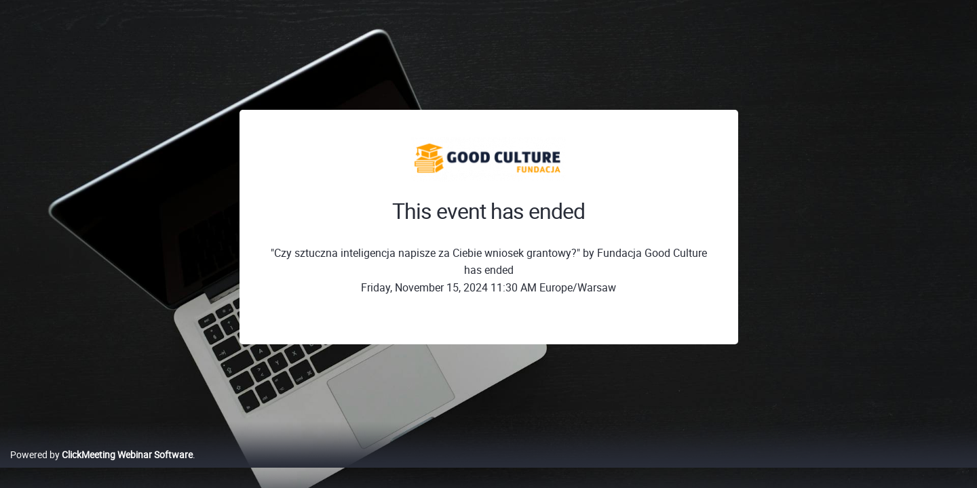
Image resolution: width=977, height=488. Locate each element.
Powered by (101, 468)
